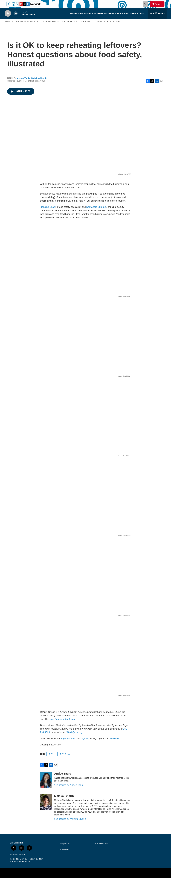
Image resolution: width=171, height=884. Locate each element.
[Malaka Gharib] (46, 808)
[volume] (15, 19)
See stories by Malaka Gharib (70, 824)
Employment (65, 849)
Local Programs (50, 27)
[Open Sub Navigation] (12, 27)
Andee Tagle (23, 84)
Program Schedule (27, 27)
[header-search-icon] (146, 7)
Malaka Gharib (39, 84)
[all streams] (157, 19)
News (8, 27)
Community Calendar (108, 27)
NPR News (65, 760)
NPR (51, 760)
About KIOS (68, 27)
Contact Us (64, 855)
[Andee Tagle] (46, 785)
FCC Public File (101, 849)
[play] (8, 19)
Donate (160, 7)
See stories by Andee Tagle (68, 790)
